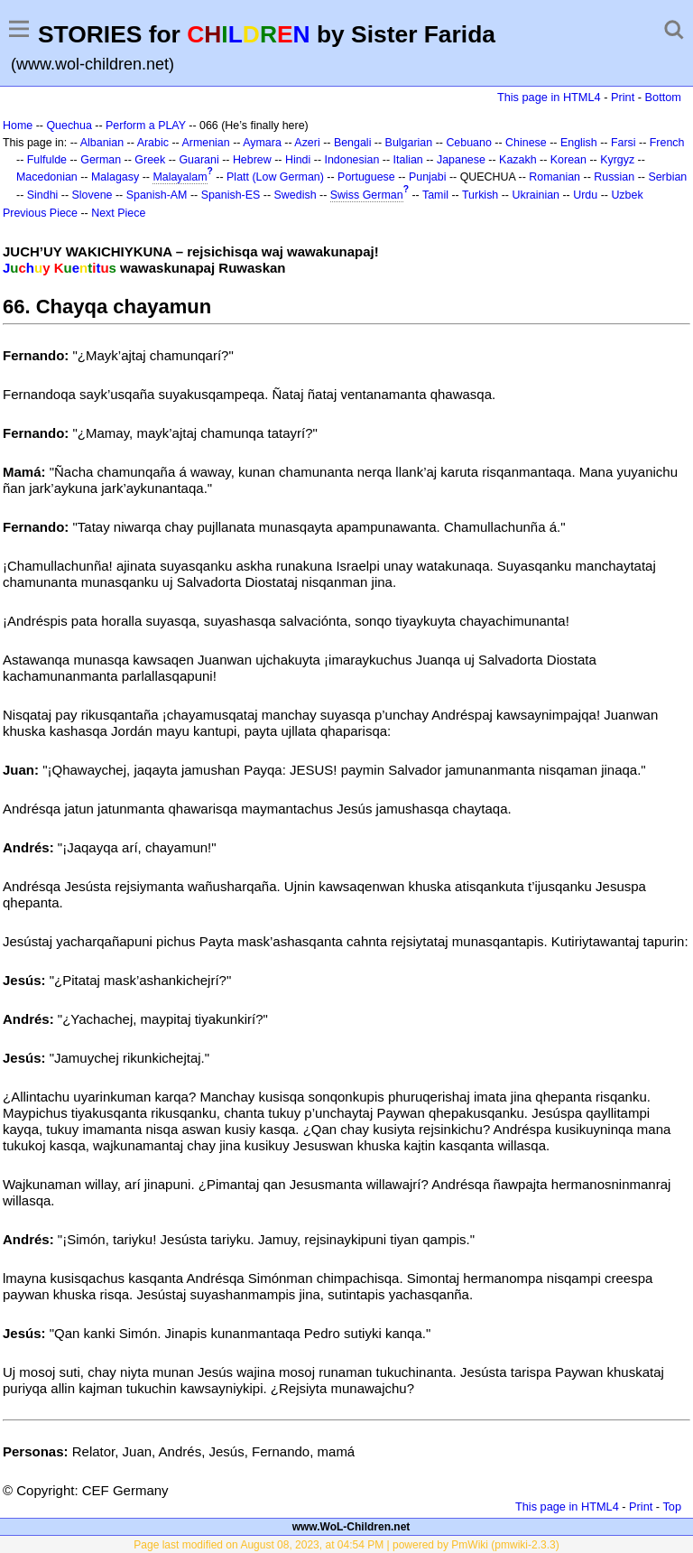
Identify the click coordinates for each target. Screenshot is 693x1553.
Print (622, 97)
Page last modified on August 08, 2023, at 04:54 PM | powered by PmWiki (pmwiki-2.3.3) (346, 1545)
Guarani (198, 159)
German (100, 159)
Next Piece (118, 213)
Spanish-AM (157, 195)
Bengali (353, 142)
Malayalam (179, 177)
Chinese (526, 142)
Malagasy (115, 177)
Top (671, 1506)
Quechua (68, 125)
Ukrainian (535, 195)
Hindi (297, 159)
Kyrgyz (617, 159)
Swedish (295, 195)
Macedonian (47, 177)
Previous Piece (40, 213)
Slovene (92, 195)
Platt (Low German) (275, 177)
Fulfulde (47, 159)
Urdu (585, 195)
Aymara (262, 142)
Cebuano (469, 142)
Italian (408, 159)
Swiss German (366, 195)
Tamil (435, 195)
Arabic (153, 142)
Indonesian (351, 159)
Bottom (663, 97)
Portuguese (366, 177)
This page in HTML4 (549, 97)
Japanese (461, 159)
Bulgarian (409, 142)
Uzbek (626, 195)
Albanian (102, 142)
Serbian (667, 177)
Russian (614, 177)
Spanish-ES (231, 195)
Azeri (306, 142)
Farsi (623, 142)
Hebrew (252, 159)
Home (17, 125)
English (578, 142)
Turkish (480, 195)
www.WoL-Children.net (351, 1526)
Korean (568, 159)
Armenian (205, 142)
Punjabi (428, 177)
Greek (149, 159)
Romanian (554, 177)
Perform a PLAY (146, 125)
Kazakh (518, 159)
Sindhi (43, 195)
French (667, 142)
